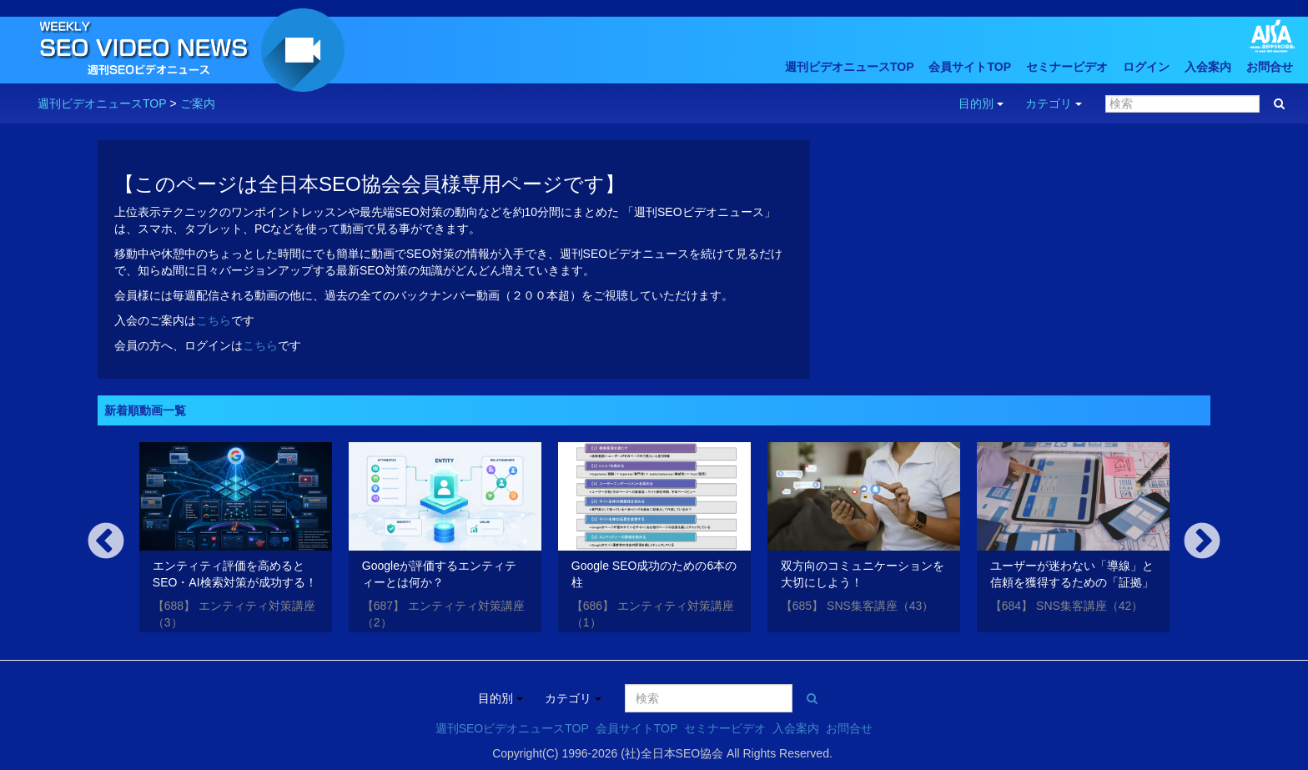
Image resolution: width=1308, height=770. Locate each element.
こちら (213, 320)
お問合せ (1269, 66)
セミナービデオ (1067, 66)
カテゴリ (1053, 103)
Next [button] (1202, 542)
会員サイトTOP (969, 66)
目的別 (981, 103)
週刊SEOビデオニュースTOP (512, 728)
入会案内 (1208, 66)
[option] (235, 540)
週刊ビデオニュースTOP (849, 66)
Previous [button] (106, 542)
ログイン (1146, 66)
